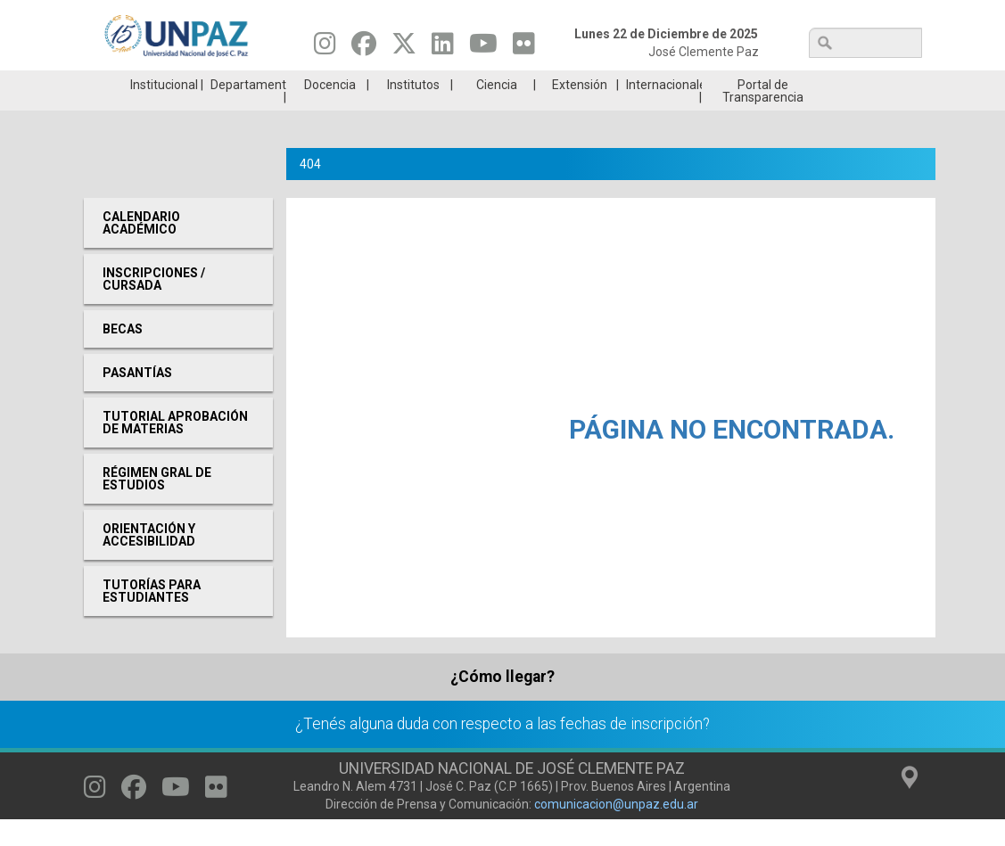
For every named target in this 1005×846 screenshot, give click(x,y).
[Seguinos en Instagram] (325, 48)
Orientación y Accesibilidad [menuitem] (149, 561)
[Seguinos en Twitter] (403, 48)
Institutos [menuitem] (413, 111)
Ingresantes (431, 84)
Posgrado (851, 84)
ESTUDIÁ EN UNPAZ (292, 84)
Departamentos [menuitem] (248, 111)
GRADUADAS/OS (711, 84)
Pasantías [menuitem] (137, 399)
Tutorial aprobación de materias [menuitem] (175, 449)
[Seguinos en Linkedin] (443, 48)
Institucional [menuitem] (164, 111)
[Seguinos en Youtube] (483, 48)
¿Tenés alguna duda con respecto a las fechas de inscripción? (502, 751)
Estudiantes (572, 84)
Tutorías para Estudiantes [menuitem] (152, 617)
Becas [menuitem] (123, 356)
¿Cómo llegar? (502, 703)
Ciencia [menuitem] (496, 111)
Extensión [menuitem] (579, 111)
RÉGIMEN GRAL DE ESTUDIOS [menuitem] (157, 505)
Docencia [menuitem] (330, 111)
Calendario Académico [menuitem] (141, 249)
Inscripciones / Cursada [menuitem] (154, 305)
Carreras (152, 84)
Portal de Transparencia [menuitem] (762, 117)
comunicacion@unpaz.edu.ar (616, 831)
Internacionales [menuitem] (664, 111)
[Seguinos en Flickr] (524, 48)
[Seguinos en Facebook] (363, 48)
